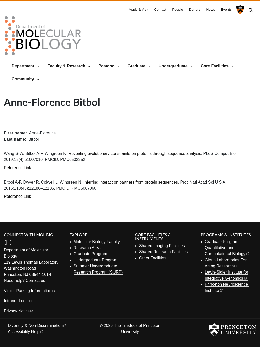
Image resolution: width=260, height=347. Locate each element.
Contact (160, 9)
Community (23, 79)
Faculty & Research (66, 66)
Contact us (35, 280)
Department (23, 66)
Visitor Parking (30, 291)
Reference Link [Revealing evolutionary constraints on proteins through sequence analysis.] (17, 167)
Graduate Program (90, 254)
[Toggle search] (250, 10)
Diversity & (37, 325)
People (177, 9)
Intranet (18, 301)
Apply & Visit (138, 9)
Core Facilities (215, 66)
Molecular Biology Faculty (97, 241)
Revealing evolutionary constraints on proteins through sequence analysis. (135, 153)
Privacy (19, 311)
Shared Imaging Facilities (162, 246)
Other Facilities (152, 258)
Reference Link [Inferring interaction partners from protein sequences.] (17, 196)
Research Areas (88, 248)
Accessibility (26, 331)
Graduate (136, 66)
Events (226, 9)
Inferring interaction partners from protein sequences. (131, 182)
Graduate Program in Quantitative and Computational (227, 247)
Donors (194, 9)
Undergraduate (173, 66)
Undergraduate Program (96, 260)
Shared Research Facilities (163, 252)
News (210, 9)
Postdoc (106, 66)
